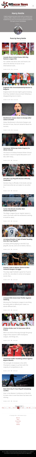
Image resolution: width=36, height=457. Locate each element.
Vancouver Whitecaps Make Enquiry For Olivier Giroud (16, 149)
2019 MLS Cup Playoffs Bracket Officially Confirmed (16, 179)
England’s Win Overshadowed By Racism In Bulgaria (17, 88)
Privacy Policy (18, 421)
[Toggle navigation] (33, 6)
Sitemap (18, 424)
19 (16, 408)
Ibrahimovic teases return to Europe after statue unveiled (17, 118)
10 (9, 408)
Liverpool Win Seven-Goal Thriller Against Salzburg (17, 299)
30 (27, 408)
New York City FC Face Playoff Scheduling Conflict (17, 390)
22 (23, 408)
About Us (18, 417)
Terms (18, 419)
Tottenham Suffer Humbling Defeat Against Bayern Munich (17, 359)
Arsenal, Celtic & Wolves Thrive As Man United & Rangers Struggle (16, 268)
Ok (18, 454)
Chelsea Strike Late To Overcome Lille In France (16, 329)
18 (13, 408)
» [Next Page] (33, 408)
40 (29, 408)
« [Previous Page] (5, 408)
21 (20, 408)
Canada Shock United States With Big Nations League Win (15, 58)
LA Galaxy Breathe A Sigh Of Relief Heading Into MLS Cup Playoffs (17, 240)
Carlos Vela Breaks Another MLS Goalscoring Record (14, 209)
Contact (18, 422)
